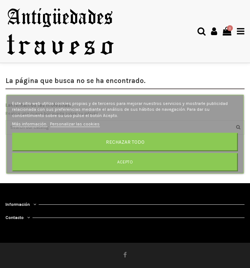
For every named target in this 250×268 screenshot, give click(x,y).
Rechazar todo (125, 142)
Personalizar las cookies (75, 124)
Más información (29, 124)
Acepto (125, 162)
